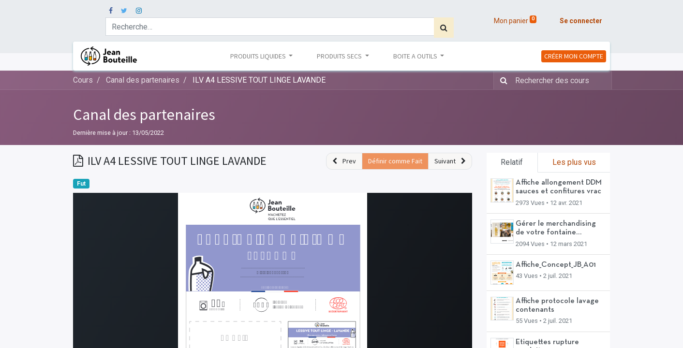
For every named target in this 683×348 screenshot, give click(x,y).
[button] (344, 161)
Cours (83, 80)
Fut (81, 183)
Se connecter (581, 21)
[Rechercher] (444, 27)
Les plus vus (574, 162)
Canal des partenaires (144, 114)
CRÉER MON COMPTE (573, 56)
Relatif (512, 162)
